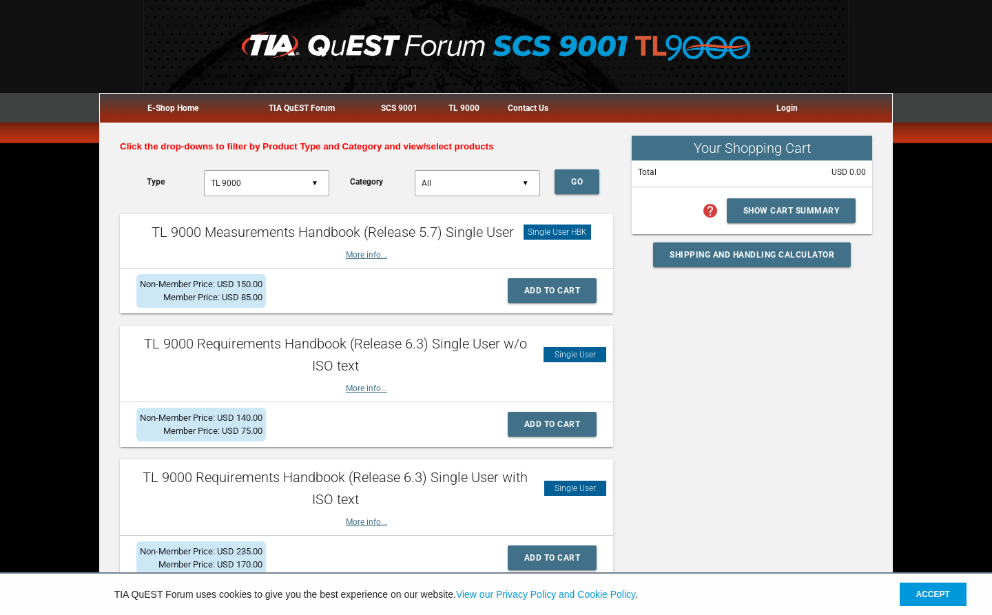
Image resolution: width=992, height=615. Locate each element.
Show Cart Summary (791, 211)
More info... (366, 255)
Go (577, 182)
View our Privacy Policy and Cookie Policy (545, 594)
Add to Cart (552, 290)
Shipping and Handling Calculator (752, 255)
